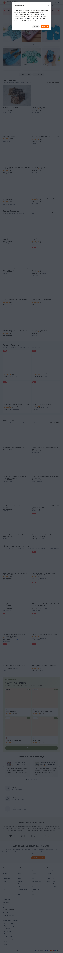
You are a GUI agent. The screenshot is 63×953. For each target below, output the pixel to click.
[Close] (48, 5)
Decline (36, 26)
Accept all (45, 26)
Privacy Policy (30, 14)
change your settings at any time (28, 18)
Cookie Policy (41, 14)
